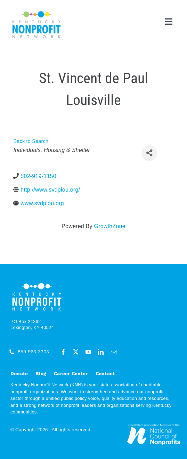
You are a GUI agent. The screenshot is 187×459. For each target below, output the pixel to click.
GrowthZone (109, 226)
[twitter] (76, 352)
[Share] (149, 153)
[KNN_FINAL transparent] (36, 12)
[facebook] (63, 352)
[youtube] (88, 352)
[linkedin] (101, 352)
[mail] (113, 352)
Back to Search (30, 141)
